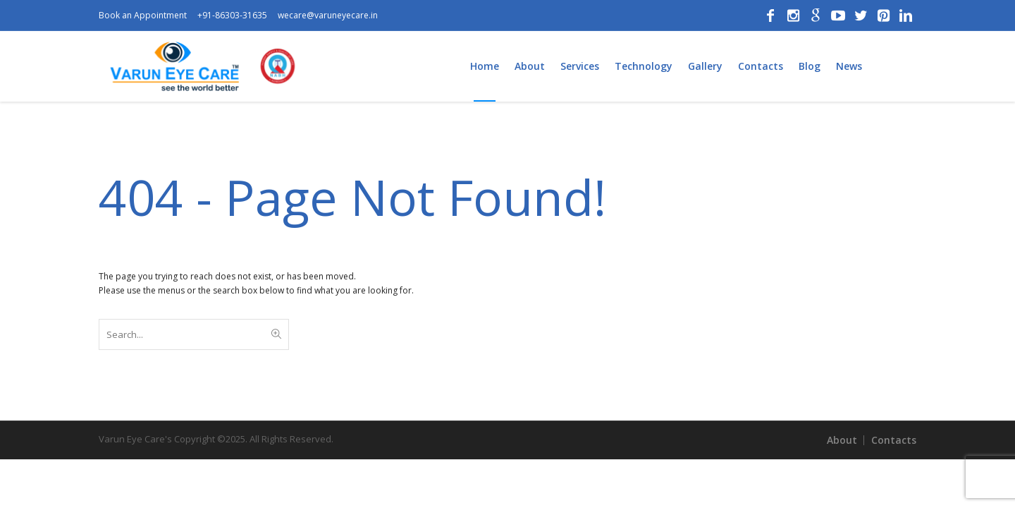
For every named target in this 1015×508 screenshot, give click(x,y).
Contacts (893, 440)
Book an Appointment (143, 15)
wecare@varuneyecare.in (328, 15)
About (842, 440)
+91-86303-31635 (232, 15)
